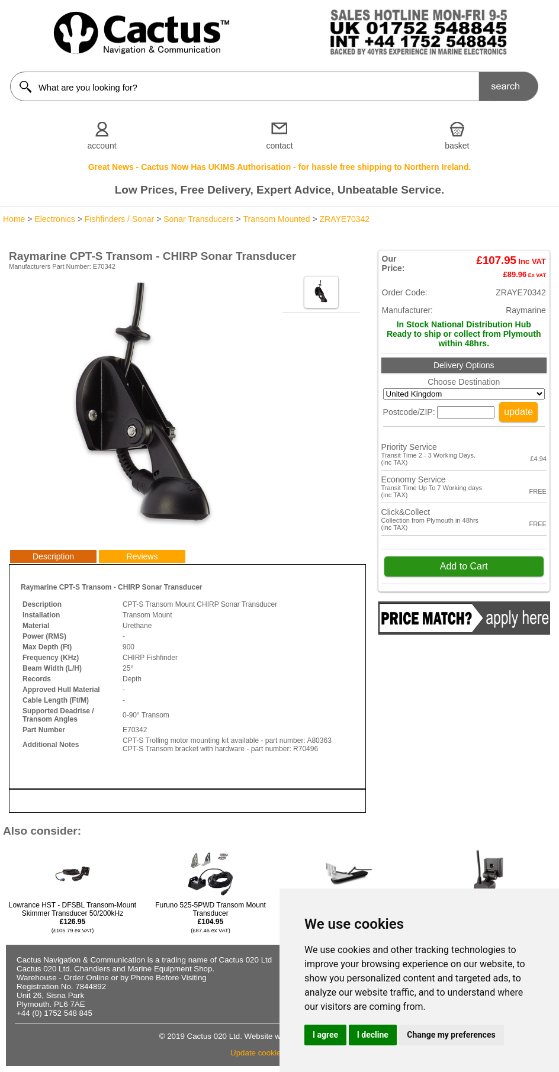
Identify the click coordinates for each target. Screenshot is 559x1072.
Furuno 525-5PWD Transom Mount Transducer (210, 917)
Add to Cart (464, 566)
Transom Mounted (276, 219)
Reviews (142, 556)
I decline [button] (372, 1034)
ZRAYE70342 (345, 219)
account (102, 145)
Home (14, 219)
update (518, 412)
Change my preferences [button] (451, 1034)
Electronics (54, 219)
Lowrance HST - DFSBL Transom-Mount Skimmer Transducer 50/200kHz (72, 917)
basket (457, 145)
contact (279, 145)
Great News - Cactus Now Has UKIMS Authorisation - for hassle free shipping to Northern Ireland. (279, 167)
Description (53, 556)
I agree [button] (325, 1034)
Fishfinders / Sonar (120, 219)
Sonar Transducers (198, 219)
